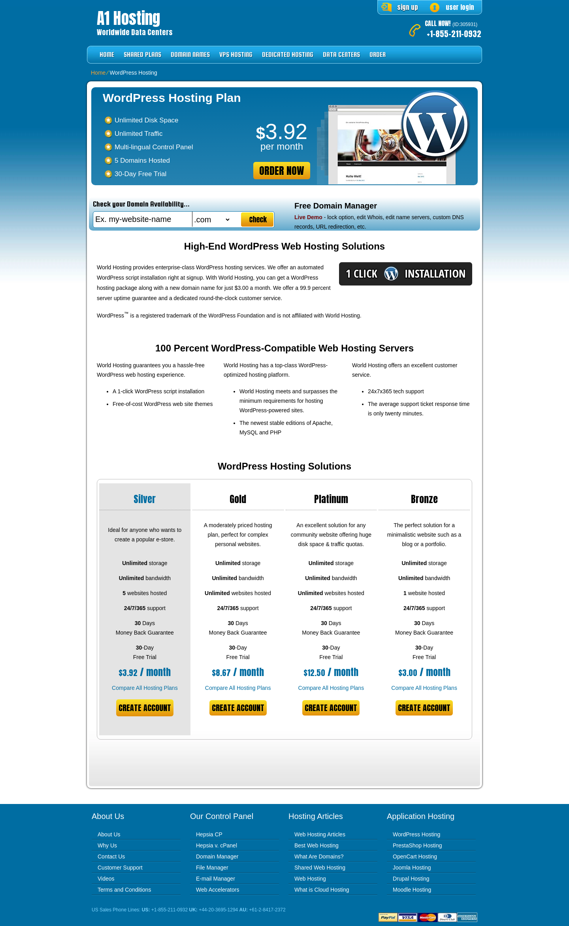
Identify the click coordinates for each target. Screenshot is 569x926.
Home (107, 54)
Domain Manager (217, 856)
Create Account (145, 708)
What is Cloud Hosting (321, 890)
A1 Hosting (128, 18)
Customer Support (120, 867)
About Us (109, 834)
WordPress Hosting (416, 834)
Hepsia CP (209, 834)
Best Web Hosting (316, 845)
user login (460, 7)
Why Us (107, 845)
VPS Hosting (235, 54)
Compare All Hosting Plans (145, 688)
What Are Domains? (319, 856)
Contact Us (111, 856)
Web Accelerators (217, 890)
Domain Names (190, 54)
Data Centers (341, 54)
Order (377, 54)
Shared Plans (142, 54)
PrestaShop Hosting (417, 845)
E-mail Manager (215, 878)
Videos (106, 878)
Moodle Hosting (412, 890)
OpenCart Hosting (415, 856)
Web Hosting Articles (319, 834)
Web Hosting (310, 878)
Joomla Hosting (412, 867)
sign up (407, 7)
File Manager (212, 867)
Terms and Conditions (124, 890)
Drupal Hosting (411, 878)
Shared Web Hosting (319, 867)
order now (281, 170)
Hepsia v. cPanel (216, 845)
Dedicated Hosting (287, 54)
